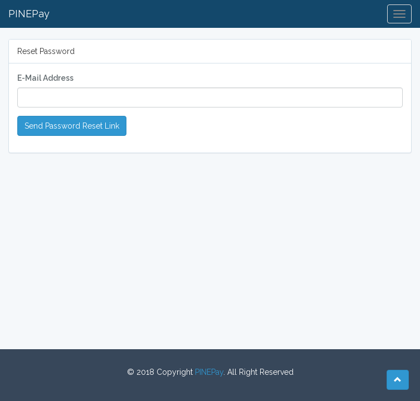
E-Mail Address (45, 78)
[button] (398, 380)
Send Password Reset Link (72, 125)
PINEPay (29, 13)
